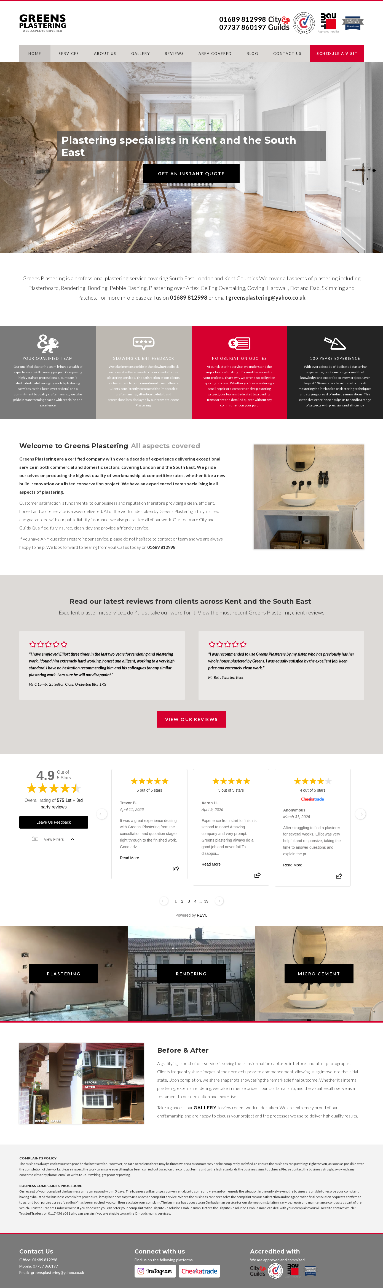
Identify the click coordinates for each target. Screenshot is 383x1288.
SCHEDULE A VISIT (337, 53)
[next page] (360, 814)
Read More (129, 858)
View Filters (53, 839)
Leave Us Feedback (53, 822)
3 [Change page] (189, 901)
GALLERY (140, 53)
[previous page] (102, 814)
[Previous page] (164, 901)
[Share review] (176, 870)
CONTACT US (287, 53)
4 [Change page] (195, 901)
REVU (202, 915)
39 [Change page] (206, 901)
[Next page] (219, 901)
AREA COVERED (215, 53)
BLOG (252, 53)
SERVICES (69, 53)
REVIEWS (174, 53)
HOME (34, 53)
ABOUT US (105, 53)
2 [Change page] (182, 901)
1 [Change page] (176, 901)
